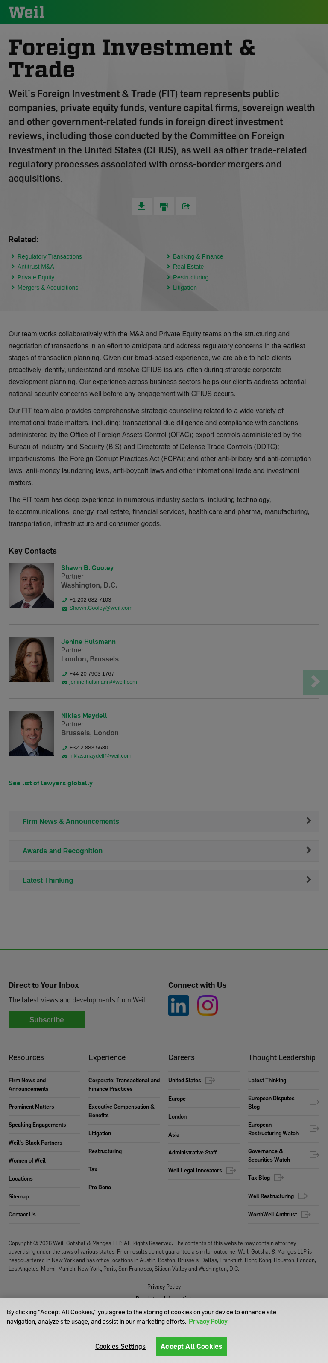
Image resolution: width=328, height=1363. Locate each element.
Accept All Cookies (192, 1346)
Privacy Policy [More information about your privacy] (208, 1321)
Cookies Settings (120, 1346)
